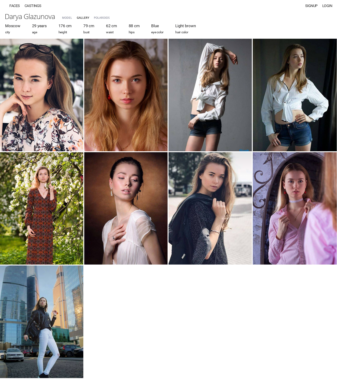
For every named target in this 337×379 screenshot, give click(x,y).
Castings (33, 6)
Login (327, 6)
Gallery (83, 18)
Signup (311, 6)
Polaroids (102, 18)
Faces (14, 6)
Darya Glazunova (30, 16)
